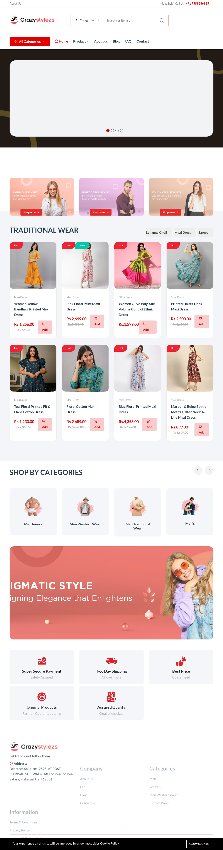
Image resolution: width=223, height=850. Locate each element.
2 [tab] (112, 130)
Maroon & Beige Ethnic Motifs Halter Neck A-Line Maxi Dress (188, 411)
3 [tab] (117, 130)
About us (101, 41)
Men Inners (33, 524)
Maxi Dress (20, 297)
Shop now (31, 236)
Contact (143, 41)
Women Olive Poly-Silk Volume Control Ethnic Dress (137, 309)
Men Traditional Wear (137, 526)
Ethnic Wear (126, 297)
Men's (190, 523)
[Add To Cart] (45, 327)
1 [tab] (108, 130)
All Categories (30, 41)
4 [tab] (121, 130)
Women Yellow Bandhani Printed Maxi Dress (31, 309)
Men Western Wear (85, 524)
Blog (116, 41)
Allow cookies (199, 843)
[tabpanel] (111, 98)
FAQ (128, 41)
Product (81, 41)
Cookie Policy (109, 843)
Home (61, 41)
